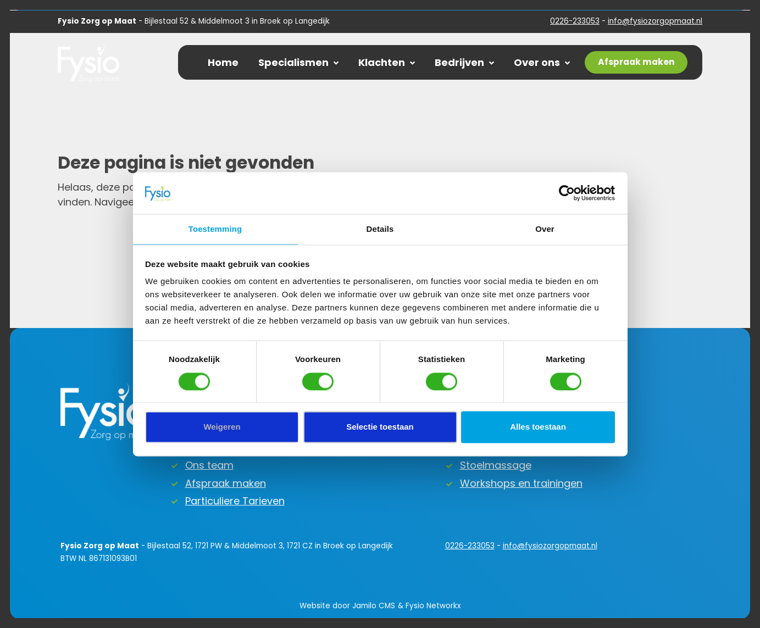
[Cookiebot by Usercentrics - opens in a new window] (567, 193)
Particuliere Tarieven (235, 501)
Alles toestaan (538, 427)
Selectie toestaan (380, 427)
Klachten (386, 62)
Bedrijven (464, 62)
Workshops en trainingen (521, 483)
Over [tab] (544, 229)
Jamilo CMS (373, 606)
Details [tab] (380, 229)
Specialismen (298, 62)
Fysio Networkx (433, 606)
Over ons (542, 62)
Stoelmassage (495, 465)
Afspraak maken (225, 483)
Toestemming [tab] (215, 229)
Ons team (209, 465)
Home (223, 62)
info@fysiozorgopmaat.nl (655, 21)
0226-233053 (575, 21)
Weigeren (221, 427)
